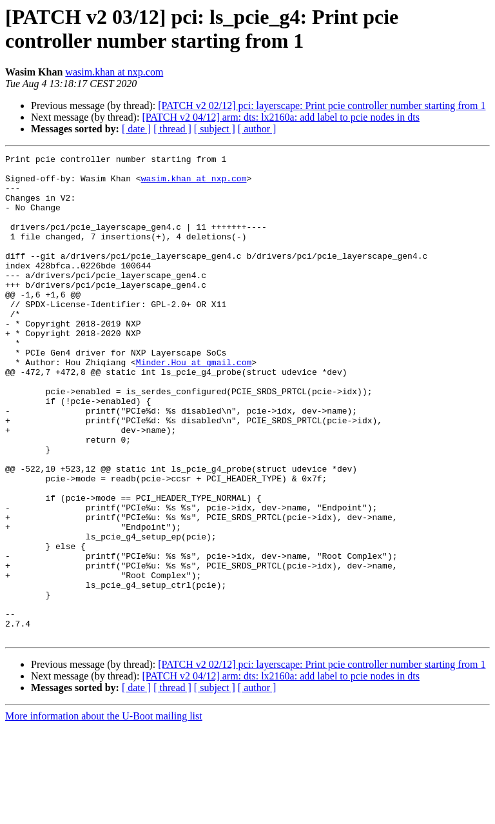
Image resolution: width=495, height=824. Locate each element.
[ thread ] (172, 128)
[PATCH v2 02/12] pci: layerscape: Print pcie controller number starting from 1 (321, 105)
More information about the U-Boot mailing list (103, 812)
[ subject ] (214, 128)
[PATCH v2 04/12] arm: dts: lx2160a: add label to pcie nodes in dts (280, 117)
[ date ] (136, 128)
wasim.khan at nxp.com (114, 71)
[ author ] (257, 128)
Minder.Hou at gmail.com (193, 404)
